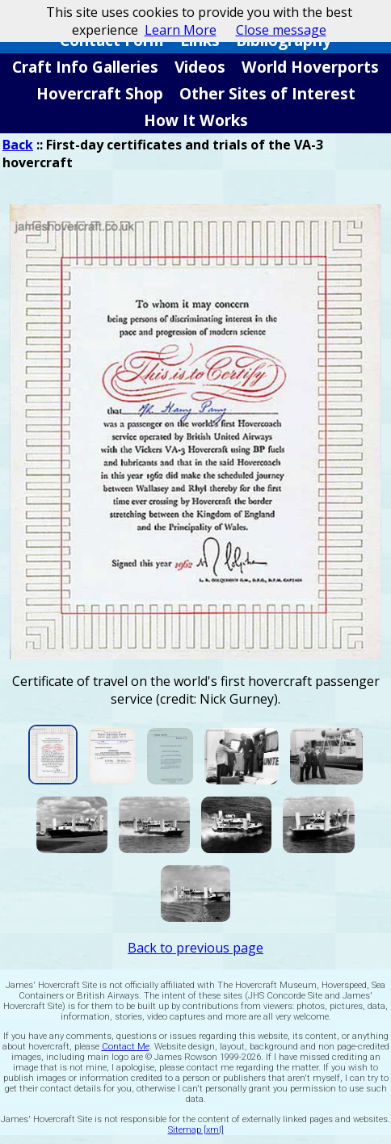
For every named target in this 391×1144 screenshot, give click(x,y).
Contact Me (125, 1046)
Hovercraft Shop (99, 93)
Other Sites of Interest (267, 93)
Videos (199, 67)
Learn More (181, 30)
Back (17, 145)
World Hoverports (310, 67)
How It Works (196, 120)
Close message (281, 30)
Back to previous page (195, 948)
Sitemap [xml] (196, 1130)
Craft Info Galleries (85, 67)
